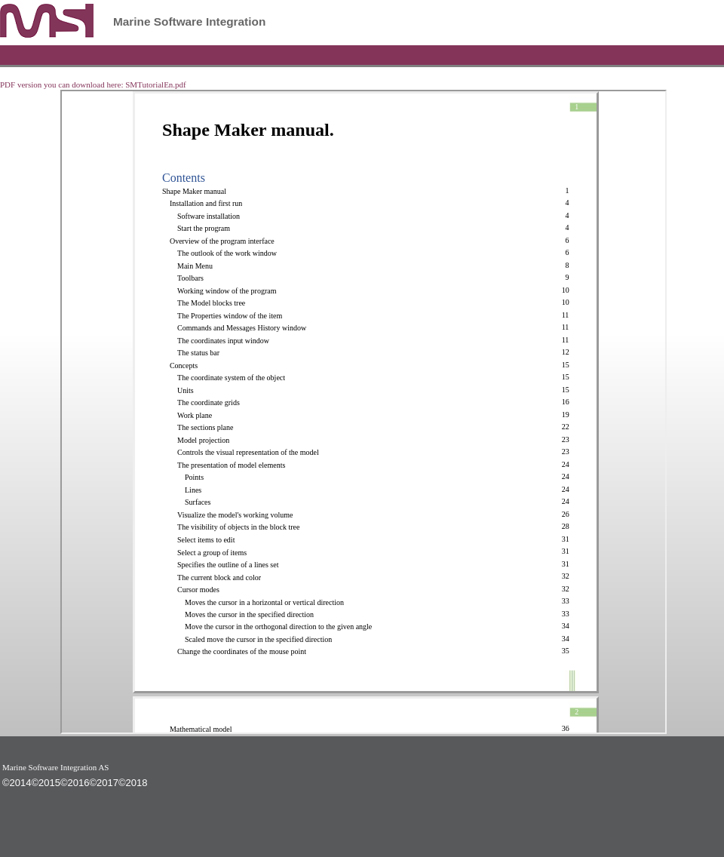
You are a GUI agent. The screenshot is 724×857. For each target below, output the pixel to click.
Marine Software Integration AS (55, 767)
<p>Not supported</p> (363, 412)
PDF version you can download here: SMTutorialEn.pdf (93, 84)
